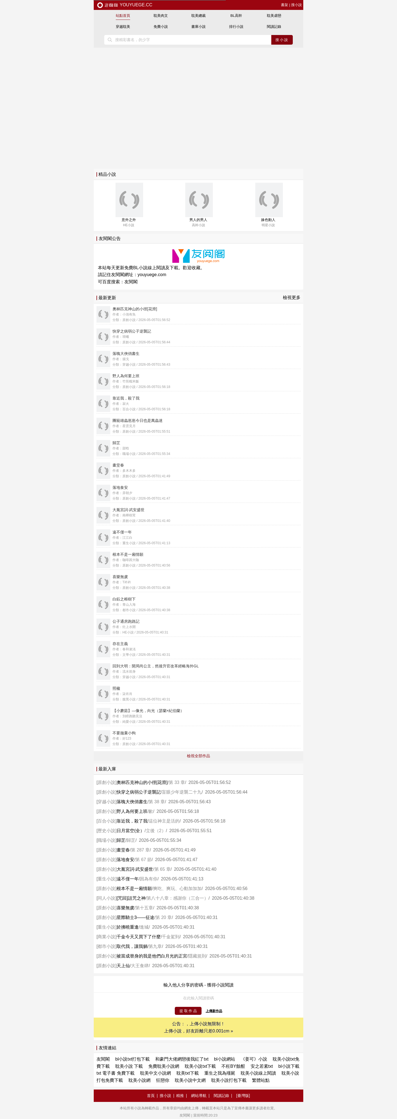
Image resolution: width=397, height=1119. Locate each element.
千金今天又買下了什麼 (139, 936)
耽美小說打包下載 (228, 1080)
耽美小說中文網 (190, 1080)
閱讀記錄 (274, 27)
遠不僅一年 (128, 879)
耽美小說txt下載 (200, 1066)
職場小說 (106, 840)
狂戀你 (162, 1080)
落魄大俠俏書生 (132, 801)
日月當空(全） (130, 830)
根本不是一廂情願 (134, 888)
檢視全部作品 (198, 756)
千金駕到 (170, 936)
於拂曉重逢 (128, 927)
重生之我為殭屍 (219, 1073)
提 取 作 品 (188, 1011)
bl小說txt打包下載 (132, 1059)
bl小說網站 (224, 1059)
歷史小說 (106, 830)
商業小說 (106, 936)
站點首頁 (123, 16)
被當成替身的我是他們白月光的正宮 (152, 956)
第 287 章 (140, 850)
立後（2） (156, 830)
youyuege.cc (124, 4)
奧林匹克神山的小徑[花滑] (142, 782)
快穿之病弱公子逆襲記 (139, 792)
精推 (180, 1095)
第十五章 (144, 907)
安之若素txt (262, 1066)
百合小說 (106, 821)
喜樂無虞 (125, 907)
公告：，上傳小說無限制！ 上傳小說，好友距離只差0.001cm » (198, 1027)
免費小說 (161, 27)
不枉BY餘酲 (233, 1066)
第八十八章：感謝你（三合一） (177, 898)
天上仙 (123, 965)
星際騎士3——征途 (135, 917)
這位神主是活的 (164, 821)
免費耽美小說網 (163, 1066)
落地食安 (125, 859)
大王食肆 (140, 965)
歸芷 (121, 840)
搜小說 (296, 5)
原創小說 (106, 782)
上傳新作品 (214, 1011)
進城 (144, 927)
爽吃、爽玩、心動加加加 (177, 888)
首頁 (151, 1095)
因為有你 (148, 879)
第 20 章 (163, 917)
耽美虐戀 (274, 16)
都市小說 (106, 946)
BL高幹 (236, 16)
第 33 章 (177, 782)
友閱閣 (131, 281)
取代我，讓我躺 (132, 946)
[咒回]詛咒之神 (131, 898)
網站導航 (198, 1095)
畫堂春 (123, 850)
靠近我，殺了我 (132, 821)
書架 (284, 5)
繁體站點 (261, 1080)
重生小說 (106, 879)
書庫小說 (198, 27)
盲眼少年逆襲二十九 (182, 792)
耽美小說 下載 (129, 1066)
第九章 (155, 946)
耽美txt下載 (187, 1073)
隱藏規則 (197, 956)
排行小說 (236, 27)
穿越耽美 (123, 27)
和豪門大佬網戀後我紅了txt (181, 1059)
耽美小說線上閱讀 (258, 1073)
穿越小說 (106, 801)
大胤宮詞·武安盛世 (135, 869)
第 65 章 (162, 869)
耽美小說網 (139, 1080)
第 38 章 (157, 801)
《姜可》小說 (254, 1059)
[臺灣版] (243, 1095)
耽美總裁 (198, 16)
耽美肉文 (161, 16)
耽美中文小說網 (155, 1073)
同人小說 (106, 898)
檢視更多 (292, 297)
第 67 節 (143, 859)
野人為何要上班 (132, 811)
